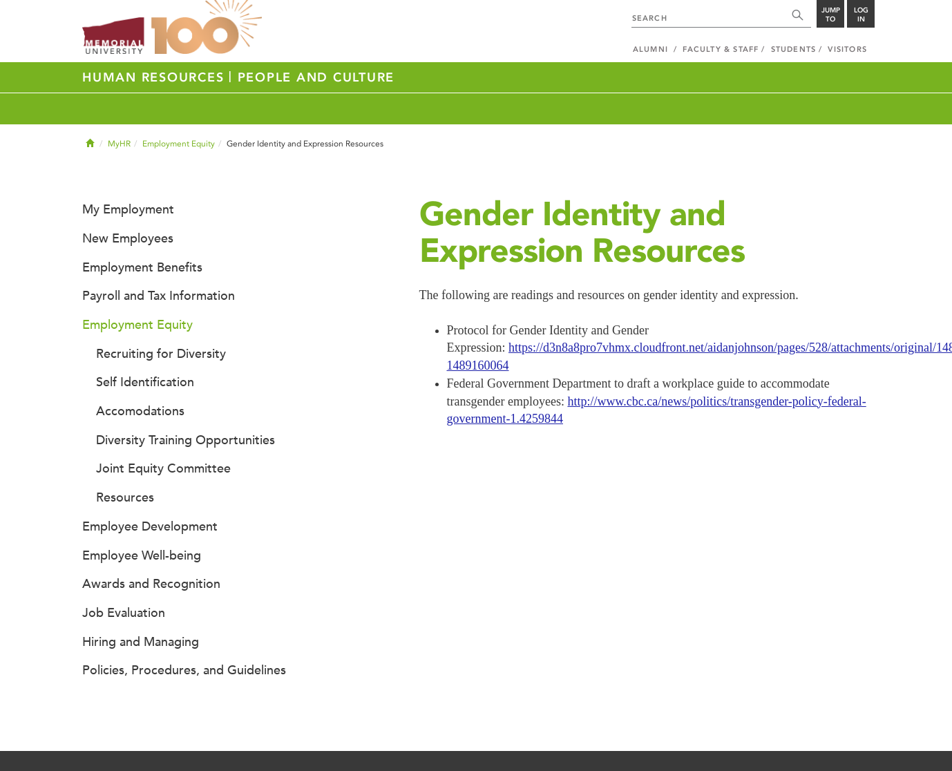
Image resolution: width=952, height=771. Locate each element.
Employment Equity (178, 144)
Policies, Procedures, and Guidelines (184, 670)
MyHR (119, 144)
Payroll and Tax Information (158, 295)
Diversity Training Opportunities (185, 440)
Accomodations (140, 411)
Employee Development (150, 526)
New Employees (127, 238)
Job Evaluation (123, 612)
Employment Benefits (142, 267)
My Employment (128, 209)
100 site (206, 27)
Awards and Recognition (151, 583)
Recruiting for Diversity (161, 353)
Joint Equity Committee (163, 468)
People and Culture (316, 77)
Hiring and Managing (140, 641)
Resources (125, 497)
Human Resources (155, 77)
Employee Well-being (141, 555)
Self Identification (145, 382)
